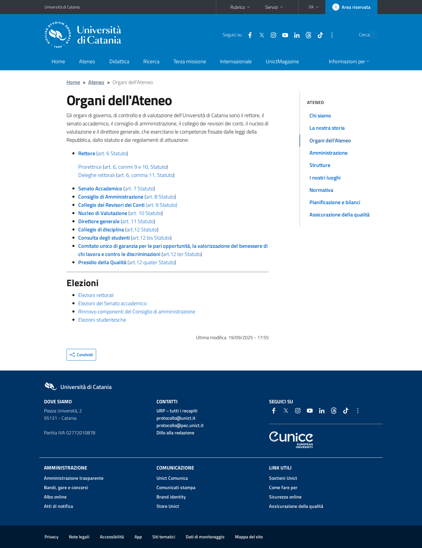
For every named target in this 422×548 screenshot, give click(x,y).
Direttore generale (99, 221)
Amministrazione (328, 153)
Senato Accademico (100, 188)
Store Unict (167, 506)
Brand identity (171, 496)
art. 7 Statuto (139, 188)
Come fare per (283, 487)
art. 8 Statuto (160, 197)
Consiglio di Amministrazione (110, 197)
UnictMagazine (282, 61)
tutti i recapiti (184, 410)
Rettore (86, 153)
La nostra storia (327, 128)
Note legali (79, 536)
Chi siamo (320, 115)
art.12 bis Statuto (151, 238)
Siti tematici (163, 536)
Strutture (319, 165)
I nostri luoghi (325, 178)
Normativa (321, 190)
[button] (314, 7)
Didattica (119, 61)
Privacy (51, 536)
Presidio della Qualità (102, 262)
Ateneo (87, 61)
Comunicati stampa (175, 487)
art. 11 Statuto (138, 221)
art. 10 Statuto (145, 213)
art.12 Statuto (142, 229)
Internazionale (236, 61)
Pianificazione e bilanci (334, 202)
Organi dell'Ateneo (330, 140)
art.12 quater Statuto (152, 262)
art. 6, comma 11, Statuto (145, 175)
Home (58, 61)
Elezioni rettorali (96, 295)
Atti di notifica (58, 506)
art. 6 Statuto (112, 153)
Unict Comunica (172, 478)
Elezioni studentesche (102, 320)
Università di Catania (62, 7)
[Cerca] (370, 35)
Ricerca (151, 61)
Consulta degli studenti (104, 238)
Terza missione (189, 61)
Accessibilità (112, 536)
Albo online (55, 496)
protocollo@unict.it (175, 417)
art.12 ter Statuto (182, 254)
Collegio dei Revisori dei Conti (111, 205)
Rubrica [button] (240, 7)
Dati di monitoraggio (205, 536)
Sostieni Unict (283, 478)
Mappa (249, 536)
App (138, 536)
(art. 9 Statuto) (161, 205)
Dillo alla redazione (175, 432)
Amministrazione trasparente (73, 478)
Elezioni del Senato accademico (112, 303)
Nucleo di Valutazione (102, 213)
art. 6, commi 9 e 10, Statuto (135, 167)
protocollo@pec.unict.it (180, 425)
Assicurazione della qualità (339, 214)
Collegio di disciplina (101, 229)
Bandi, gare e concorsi (66, 487)
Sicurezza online (285, 496)
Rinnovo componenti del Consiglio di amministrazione (136, 311)
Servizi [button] (274, 7)
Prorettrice (90, 167)
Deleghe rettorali (96, 175)
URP (160, 410)
